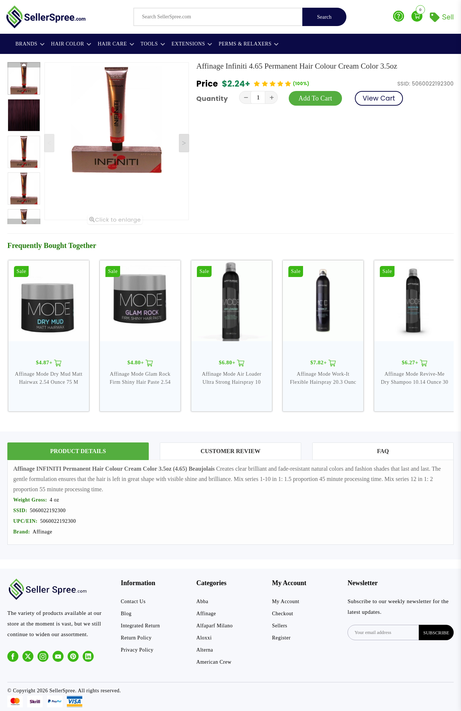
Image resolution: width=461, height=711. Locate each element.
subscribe (436, 632)
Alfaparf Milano (215, 625)
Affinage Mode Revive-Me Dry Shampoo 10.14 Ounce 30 (415, 378)
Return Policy (136, 638)
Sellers (279, 625)
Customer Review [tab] (230, 451)
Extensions (192, 44)
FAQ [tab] (383, 451)
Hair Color (71, 44)
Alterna (205, 650)
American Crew (214, 662)
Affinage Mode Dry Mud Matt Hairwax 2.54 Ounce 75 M (49, 378)
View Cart (379, 98)
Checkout (282, 613)
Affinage (206, 613)
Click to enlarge (115, 219)
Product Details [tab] (78, 451)
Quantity (212, 98)
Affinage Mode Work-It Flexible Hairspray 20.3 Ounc (323, 378)
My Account (285, 601)
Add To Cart (315, 98)
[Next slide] (184, 143)
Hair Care (116, 44)
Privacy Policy (137, 650)
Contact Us (133, 601)
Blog (126, 613)
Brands (29, 44)
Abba (202, 601)
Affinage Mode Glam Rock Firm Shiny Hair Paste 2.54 (140, 378)
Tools (153, 44)
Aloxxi (204, 638)
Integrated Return (140, 625)
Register (281, 638)
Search (324, 17)
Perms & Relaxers (248, 44)
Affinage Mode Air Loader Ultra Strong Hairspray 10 (231, 378)
